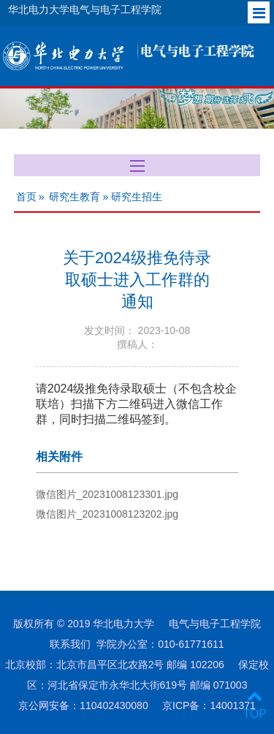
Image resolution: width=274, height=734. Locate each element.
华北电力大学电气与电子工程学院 (84, 9)
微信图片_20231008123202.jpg (107, 514)
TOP (255, 705)
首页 (26, 197)
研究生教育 (74, 197)
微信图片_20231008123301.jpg (107, 494)
